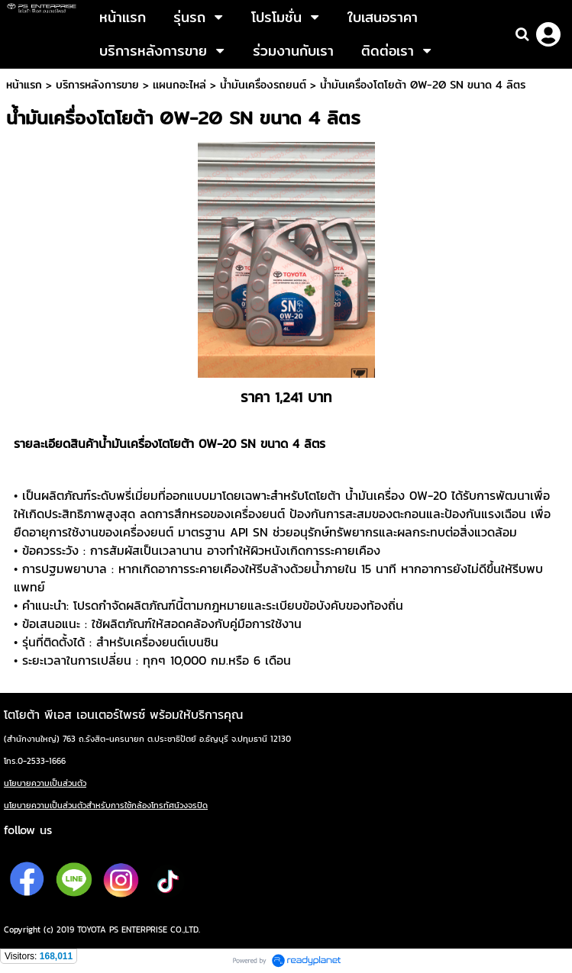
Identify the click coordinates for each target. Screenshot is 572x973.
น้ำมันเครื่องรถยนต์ (263, 84)
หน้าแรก (24, 84)
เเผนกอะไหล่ (179, 84)
